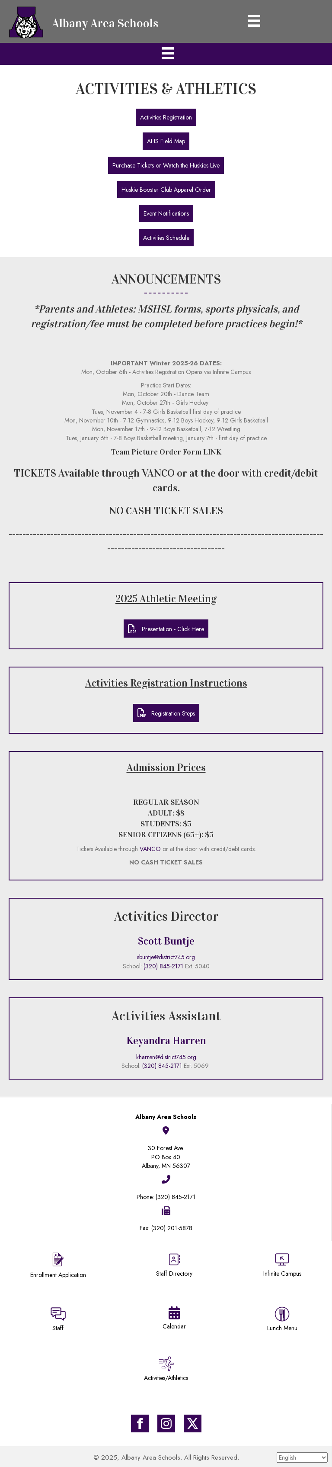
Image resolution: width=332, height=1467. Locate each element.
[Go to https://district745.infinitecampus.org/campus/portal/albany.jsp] (282, 1266)
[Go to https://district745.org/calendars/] (174, 1319)
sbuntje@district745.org (166, 957)
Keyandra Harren (166, 1040)
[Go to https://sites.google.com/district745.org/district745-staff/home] (58, 1320)
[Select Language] (302, 1457)
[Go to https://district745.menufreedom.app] (282, 1320)
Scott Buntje (166, 941)
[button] (166, 117)
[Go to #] (166, 1423)
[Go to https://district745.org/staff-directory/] (174, 1268)
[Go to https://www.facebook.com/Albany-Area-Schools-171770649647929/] (140, 1423)
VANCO (158, 473)
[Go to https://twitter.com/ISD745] (192, 1423)
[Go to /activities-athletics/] (166, 1370)
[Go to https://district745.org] (86, 21)
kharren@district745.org (166, 1057)
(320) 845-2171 (163, 966)
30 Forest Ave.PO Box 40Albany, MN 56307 (166, 1157)
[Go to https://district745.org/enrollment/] (58, 1266)
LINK (212, 452)
